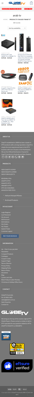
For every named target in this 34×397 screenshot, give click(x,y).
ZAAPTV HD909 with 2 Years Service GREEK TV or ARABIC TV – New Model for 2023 (8, 121)
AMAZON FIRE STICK (8, 190)
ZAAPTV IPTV (5, 181)
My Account (5, 217)
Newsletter (4, 251)
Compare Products (7, 254)
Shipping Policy (6, 268)
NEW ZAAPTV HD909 (8, 169)
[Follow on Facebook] (3, 156)
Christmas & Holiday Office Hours (11, 282)
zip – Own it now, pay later (9, 249)
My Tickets (4, 226)
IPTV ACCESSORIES (7, 188)
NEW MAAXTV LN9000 (8, 172)
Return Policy (5, 270)
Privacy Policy (5, 266)
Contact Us (4, 304)
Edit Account (5, 219)
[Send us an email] (12, 156)
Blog (2, 275)
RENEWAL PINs (6, 178)
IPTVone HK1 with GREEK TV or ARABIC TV (8, 55)
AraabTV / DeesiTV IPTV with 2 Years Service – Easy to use (8, 89)
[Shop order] (17, 28)
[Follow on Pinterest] (19, 156)
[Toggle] (3, 195)
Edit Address (5, 222)
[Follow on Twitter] (9, 156)
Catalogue (4, 256)
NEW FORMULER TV (8, 174)
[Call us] (16, 156)
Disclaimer (4, 272)
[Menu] (2, 3)
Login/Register (6, 212)
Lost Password (6, 215)
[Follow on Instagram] (6, 156)
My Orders (4, 224)
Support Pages (5, 261)
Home (5, 19)
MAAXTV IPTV (6, 183)
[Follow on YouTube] (22, 156)
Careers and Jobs (6, 277)
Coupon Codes (6, 258)
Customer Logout (6, 231)
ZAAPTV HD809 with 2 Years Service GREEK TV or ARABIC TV (25, 89)
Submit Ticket (5, 229)
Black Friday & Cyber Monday (10, 280)
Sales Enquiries (6, 302)
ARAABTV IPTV (6, 185)
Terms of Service (6, 263)
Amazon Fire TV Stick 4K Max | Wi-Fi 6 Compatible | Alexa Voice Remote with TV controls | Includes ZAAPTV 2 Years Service (25, 58)
